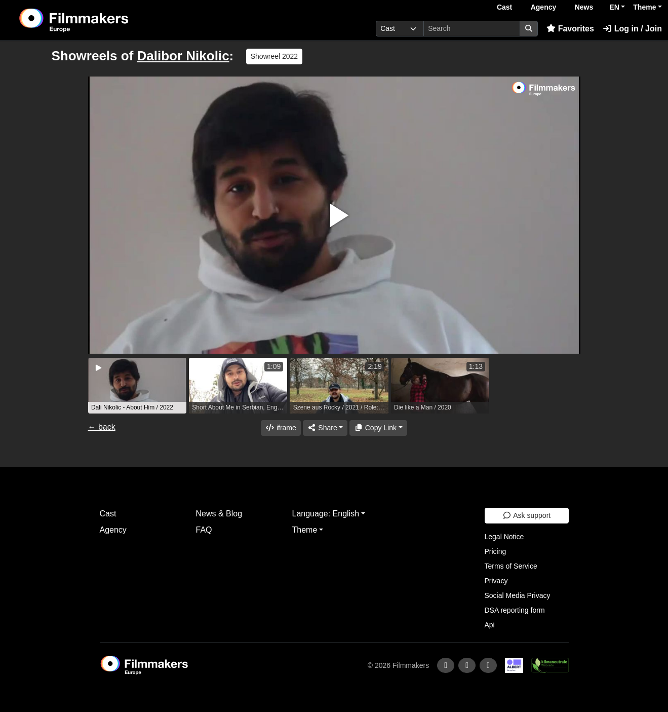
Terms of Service (511, 566)
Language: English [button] (326, 513)
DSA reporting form (515, 610)
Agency (544, 7)
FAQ (204, 530)
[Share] (325, 428)
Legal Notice (504, 537)
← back (101, 427)
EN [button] (614, 7)
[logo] (99, 20)
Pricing (495, 551)
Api (490, 625)
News (584, 7)
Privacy (496, 581)
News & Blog (219, 513)
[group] (137, 386)
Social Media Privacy (518, 595)
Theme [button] (644, 7)
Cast (504, 7)
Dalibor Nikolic (183, 55)
